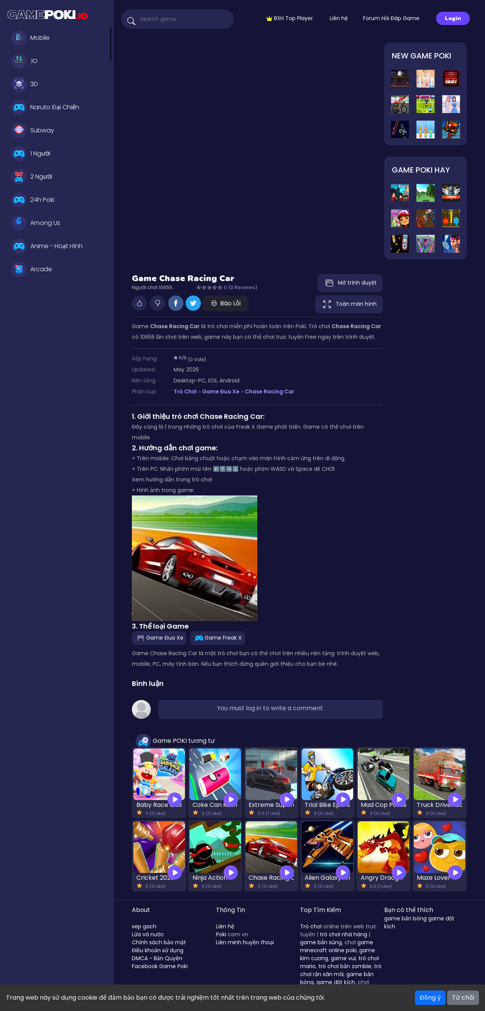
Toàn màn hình (349, 304)
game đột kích (335, 982)
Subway (32, 130)
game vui (343, 958)
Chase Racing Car (269, 391)
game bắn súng (321, 942)
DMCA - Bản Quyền (157, 958)
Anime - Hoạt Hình (47, 246)
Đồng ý (430, 997)
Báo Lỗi (226, 303)
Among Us (35, 223)
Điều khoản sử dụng (157, 950)
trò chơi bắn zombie (344, 966)
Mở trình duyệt (350, 283)
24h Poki (32, 200)
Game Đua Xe (220, 391)
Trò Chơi (185, 391)
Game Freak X (217, 637)
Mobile (30, 38)
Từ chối (463, 997)
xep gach (144, 926)
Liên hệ (339, 18)
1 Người (30, 153)
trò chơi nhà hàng (343, 934)
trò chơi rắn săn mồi (341, 970)
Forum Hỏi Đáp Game (391, 18)
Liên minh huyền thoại (245, 942)
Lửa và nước (148, 934)
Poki (221, 934)
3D (24, 84)
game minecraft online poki (336, 946)
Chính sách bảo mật (159, 942)
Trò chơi (311, 926)
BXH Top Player (289, 18)
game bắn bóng (405, 918)
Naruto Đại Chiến (45, 107)
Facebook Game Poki (160, 966)
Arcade (31, 269)
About (141, 910)
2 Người (31, 176)
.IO (24, 61)
